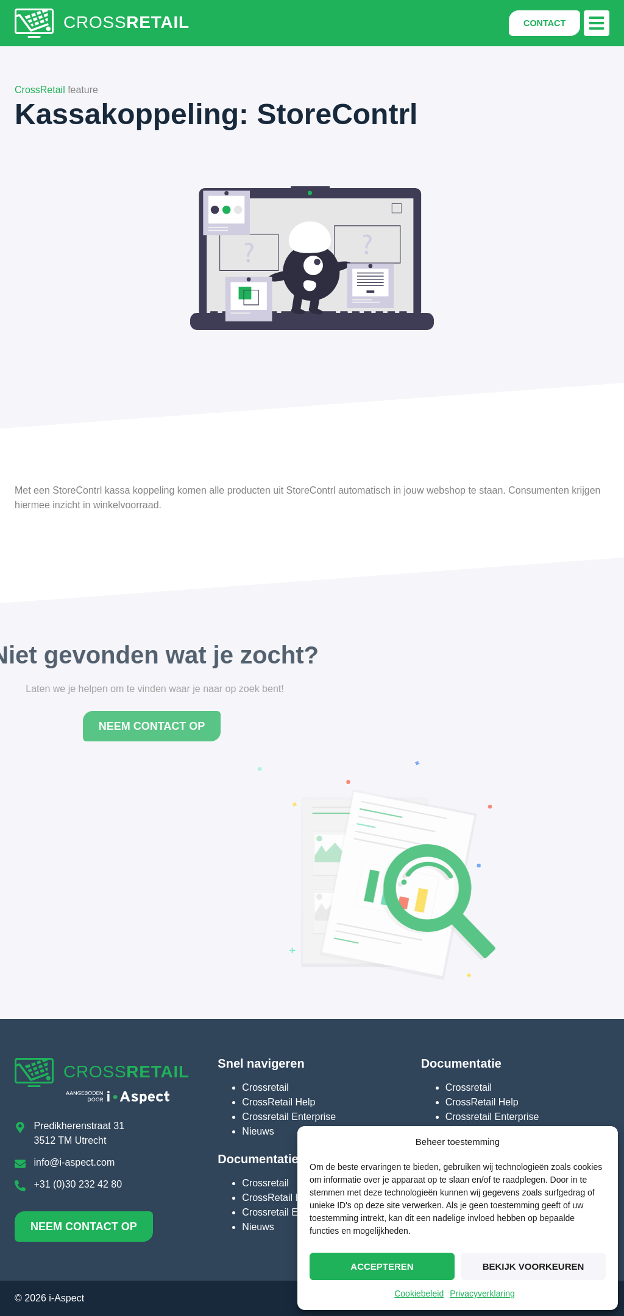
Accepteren (381, 1266)
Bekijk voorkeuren (533, 1266)
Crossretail (265, 1087)
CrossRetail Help (278, 1102)
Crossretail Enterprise (289, 1116)
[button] (596, 23)
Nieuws (258, 1131)
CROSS (126, 22)
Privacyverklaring (482, 1293)
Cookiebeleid (419, 1293)
